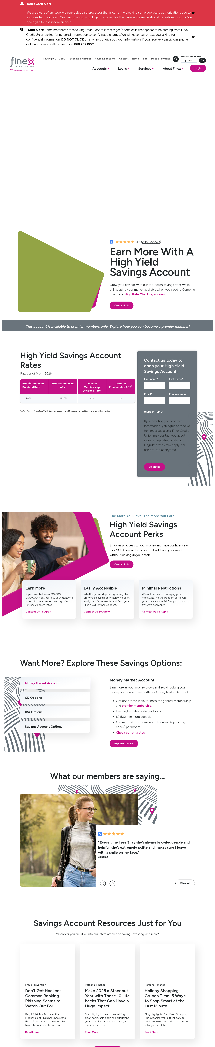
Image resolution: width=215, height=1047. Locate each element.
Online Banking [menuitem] (83, 950)
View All (185, 742)
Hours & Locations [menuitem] (122, 58)
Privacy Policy (73, 1027)
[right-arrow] (115, 742)
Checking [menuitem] (25, 944)
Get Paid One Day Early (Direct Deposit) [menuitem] (84, 959)
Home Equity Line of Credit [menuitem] (56, 948)
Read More (32, 890)
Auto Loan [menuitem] (55, 962)
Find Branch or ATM (182, 66)
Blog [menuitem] (162, 58)
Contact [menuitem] (141, 58)
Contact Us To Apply (39, 470)
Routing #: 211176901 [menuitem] (71, 58)
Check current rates (130, 591)
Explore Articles (107, 909)
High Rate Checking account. (145, 153)
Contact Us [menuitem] (113, 944)
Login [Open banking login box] (188, 75)
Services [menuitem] (81, 940)
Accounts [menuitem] (26, 940)
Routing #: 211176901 (105, 1027)
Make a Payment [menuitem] (178, 58)
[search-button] (193, 59)
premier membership (136, 564)
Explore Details (123, 602)
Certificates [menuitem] (26, 959)
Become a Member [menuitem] (97, 58)
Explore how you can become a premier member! (149, 185)
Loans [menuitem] (54, 940)
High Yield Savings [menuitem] (25, 952)
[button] (91, 76)
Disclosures (87, 1027)
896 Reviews (151, 100)
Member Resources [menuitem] (112, 961)
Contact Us (121, 164)
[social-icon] (23, 997)
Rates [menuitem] (153, 58)
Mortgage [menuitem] (55, 957)
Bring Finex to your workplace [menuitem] (112, 980)
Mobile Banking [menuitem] (84, 944)
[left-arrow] (105, 742)
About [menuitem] (111, 940)
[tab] (55, 542)
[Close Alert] (193, 13)
